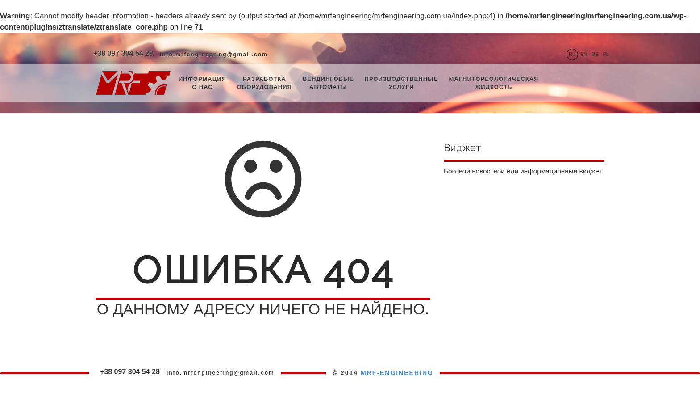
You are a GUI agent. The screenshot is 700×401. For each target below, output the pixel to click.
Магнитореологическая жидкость (493, 83)
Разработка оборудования (264, 83)
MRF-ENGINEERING (397, 372)
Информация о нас (202, 83)
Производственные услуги (401, 83)
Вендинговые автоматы (328, 83)
